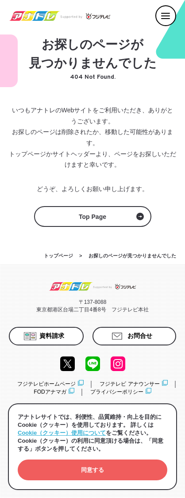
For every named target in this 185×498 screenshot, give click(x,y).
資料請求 (51, 335)
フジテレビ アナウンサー (129, 384)
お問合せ (139, 335)
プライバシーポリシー (116, 392)
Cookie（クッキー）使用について (62, 432)
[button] (92, 470)
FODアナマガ (50, 392)
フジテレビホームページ (46, 384)
